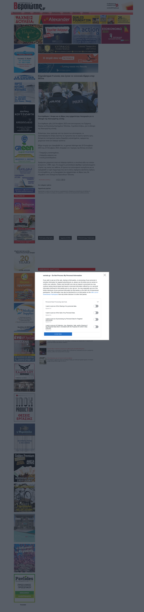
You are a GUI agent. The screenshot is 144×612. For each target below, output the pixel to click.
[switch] (95, 306)
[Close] (105, 275)
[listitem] (72, 302)
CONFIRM (58, 334)
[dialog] (72, 306)
